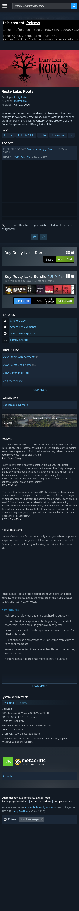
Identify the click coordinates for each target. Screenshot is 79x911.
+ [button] (71, 137)
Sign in (6, 227)
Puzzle (8, 137)
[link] (44, 303)
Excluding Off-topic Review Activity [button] (25, 827)
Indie (43, 137)
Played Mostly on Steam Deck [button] (22, 833)
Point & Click (26, 137)
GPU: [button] (50, 838)
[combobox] (41, 6)
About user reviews (41, 803)
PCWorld (12, 487)
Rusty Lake (20, 99)
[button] (39, 155)
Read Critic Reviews (34, 766)
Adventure (58, 137)
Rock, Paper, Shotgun (12, 460)
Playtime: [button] (60, 827)
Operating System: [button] (15, 838)
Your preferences (63, 803)
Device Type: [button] (11, 844)
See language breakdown (15, 803)
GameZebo (15, 521)
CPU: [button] (37, 838)
